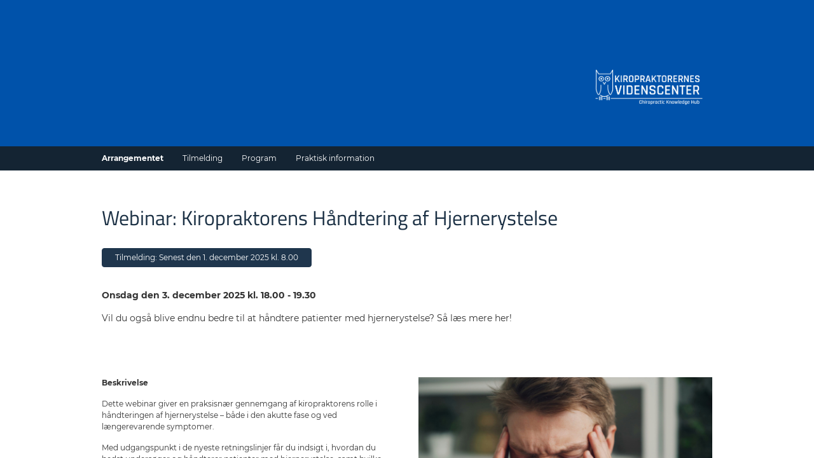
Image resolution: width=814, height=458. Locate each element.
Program (259, 158)
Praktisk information (335, 158)
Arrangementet (132, 158)
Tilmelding (203, 158)
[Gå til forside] (648, 86)
